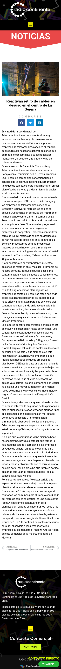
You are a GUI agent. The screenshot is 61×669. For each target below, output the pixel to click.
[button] (30, 24)
